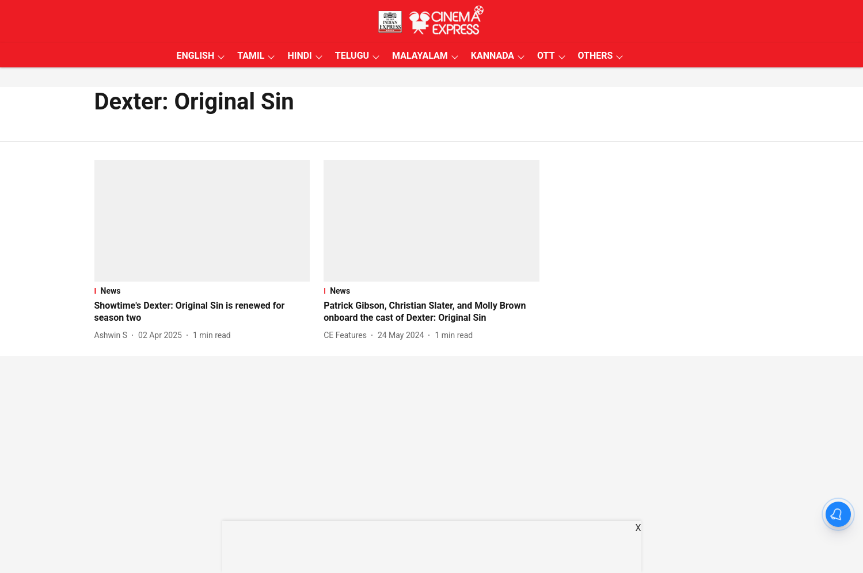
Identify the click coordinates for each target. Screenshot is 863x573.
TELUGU (352, 55)
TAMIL (250, 55)
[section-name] (202, 290)
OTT (545, 55)
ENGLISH (196, 55)
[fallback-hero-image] (202, 221)
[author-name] (113, 335)
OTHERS (595, 55)
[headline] (202, 312)
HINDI (299, 55)
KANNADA (492, 55)
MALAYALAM (420, 55)
